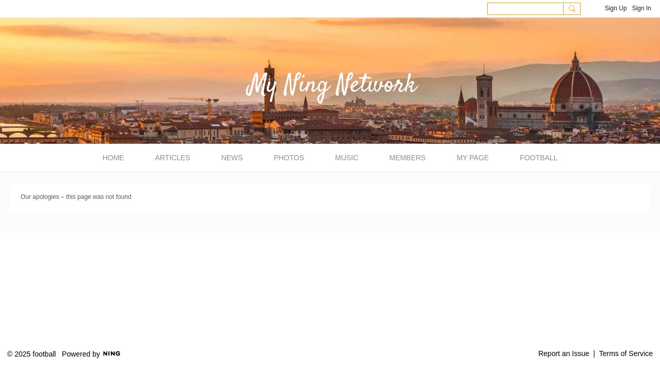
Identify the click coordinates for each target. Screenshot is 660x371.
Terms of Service (626, 353)
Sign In (641, 8)
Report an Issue (563, 353)
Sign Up (616, 8)
